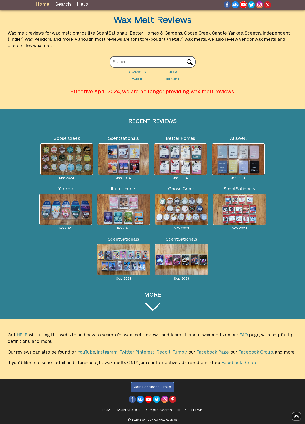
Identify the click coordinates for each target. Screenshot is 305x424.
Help (82, 4)
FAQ (243, 335)
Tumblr (180, 352)
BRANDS (172, 79)
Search (63, 4)
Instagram (107, 352)
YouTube (86, 352)
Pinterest (144, 352)
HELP (173, 72)
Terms (197, 410)
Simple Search (159, 410)
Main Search (129, 410)
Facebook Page (212, 352)
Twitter (126, 352)
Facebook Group (255, 352)
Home (42, 4)
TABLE (137, 79)
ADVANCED (137, 72)
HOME (107, 410)
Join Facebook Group (152, 387)
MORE (152, 301)
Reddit (163, 352)
